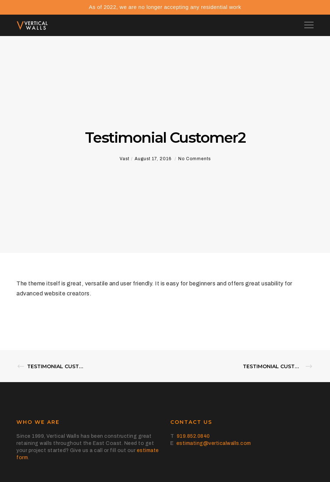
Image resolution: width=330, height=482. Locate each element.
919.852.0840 (193, 436)
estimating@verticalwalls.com (213, 443)
